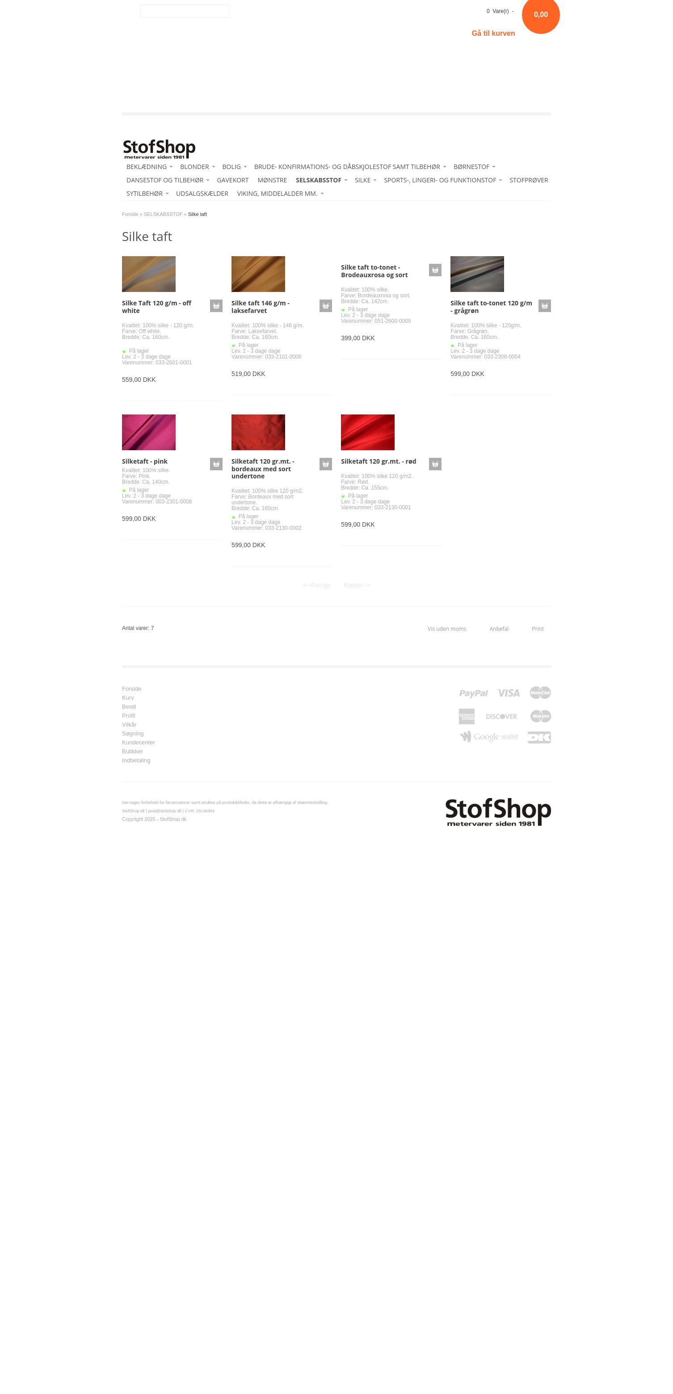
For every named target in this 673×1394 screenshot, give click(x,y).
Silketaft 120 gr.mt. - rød (378, 461)
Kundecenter (138, 742)
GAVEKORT (232, 180)
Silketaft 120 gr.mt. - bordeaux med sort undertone (262, 469)
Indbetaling (136, 760)
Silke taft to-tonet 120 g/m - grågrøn (491, 307)
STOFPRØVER (528, 180)
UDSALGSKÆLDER (202, 193)
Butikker (132, 751)
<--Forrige (317, 585)
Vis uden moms (447, 629)
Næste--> (357, 585)
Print (538, 629)
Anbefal (499, 629)
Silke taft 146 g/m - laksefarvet (260, 307)
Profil (128, 716)
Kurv (128, 698)
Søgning (132, 734)
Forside (130, 214)
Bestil (129, 707)
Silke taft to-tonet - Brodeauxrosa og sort (374, 271)
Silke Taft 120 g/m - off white (156, 307)
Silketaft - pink (145, 461)
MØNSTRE (272, 180)
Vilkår (129, 725)
